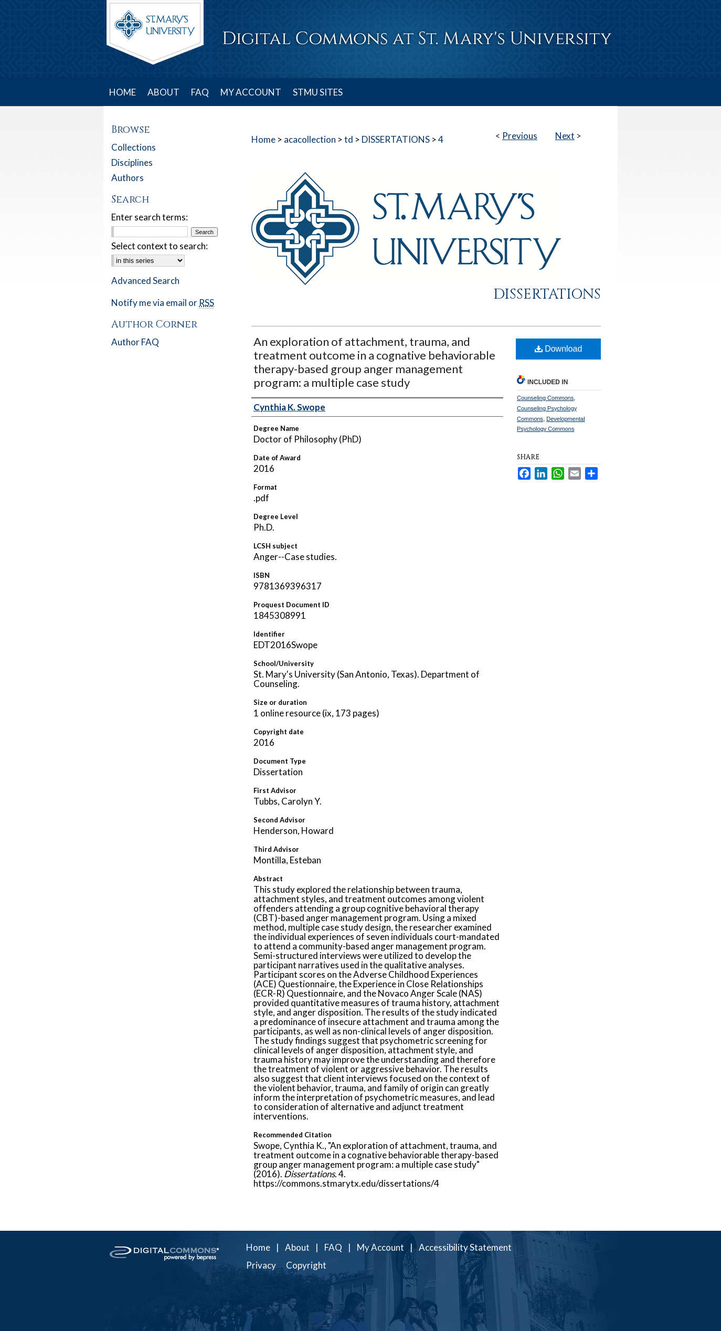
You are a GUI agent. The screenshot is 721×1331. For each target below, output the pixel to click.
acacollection (310, 139)
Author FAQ (135, 341)
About (297, 1247)
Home (263, 139)
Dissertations (547, 294)
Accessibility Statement (465, 1247)
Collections (133, 147)
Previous (519, 135)
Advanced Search (145, 280)
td (348, 139)
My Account (380, 1247)
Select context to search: (159, 245)
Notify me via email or (162, 302)
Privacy (261, 1265)
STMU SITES (318, 92)
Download (558, 348)
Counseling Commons (545, 398)
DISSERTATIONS (396, 139)
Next (565, 135)
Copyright (306, 1265)
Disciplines (132, 162)
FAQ (333, 1247)
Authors (127, 177)
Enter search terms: (149, 217)
